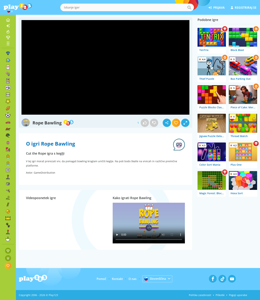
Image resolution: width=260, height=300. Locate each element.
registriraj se (243, 8)
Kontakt (117, 279)
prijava (217, 8)
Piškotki (220, 295)
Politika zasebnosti (200, 295)
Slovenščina (155, 279)
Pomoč (101, 279)
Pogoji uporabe (238, 295)
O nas (132, 279)
